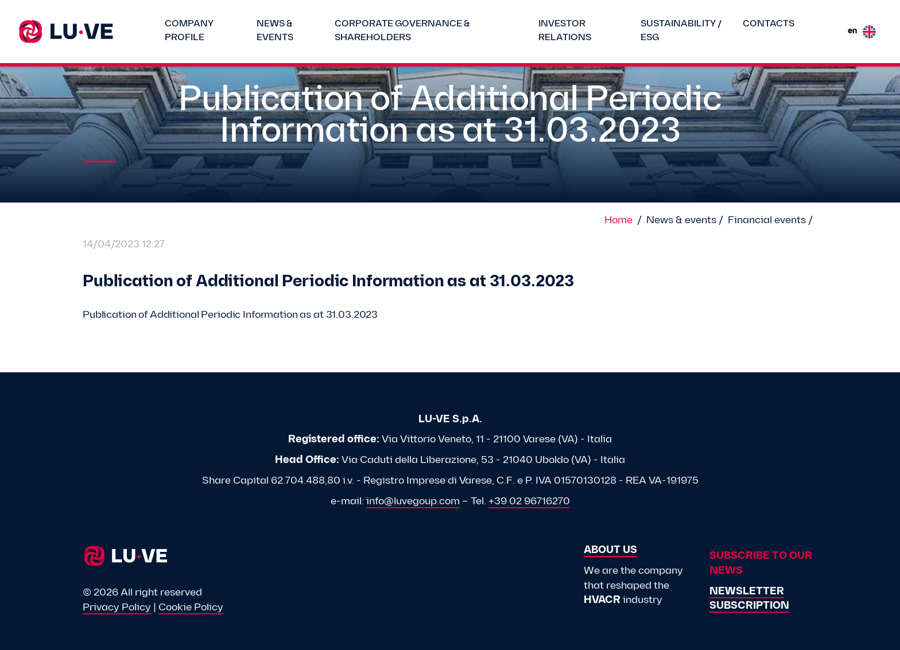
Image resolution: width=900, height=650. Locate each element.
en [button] (862, 31)
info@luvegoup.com (413, 501)
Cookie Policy (190, 607)
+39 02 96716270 (529, 501)
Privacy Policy (117, 607)
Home (618, 220)
